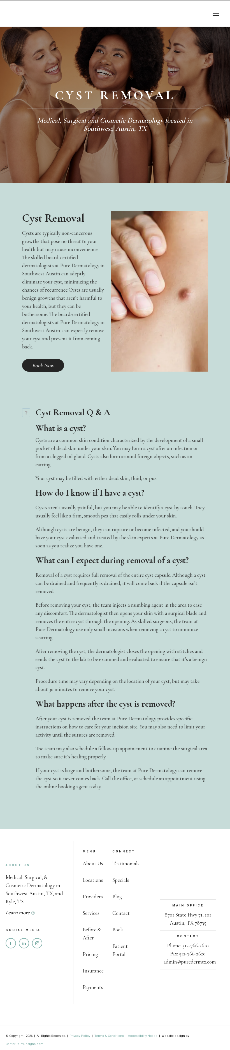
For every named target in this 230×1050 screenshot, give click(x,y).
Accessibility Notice (142, 1036)
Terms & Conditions (109, 1036)
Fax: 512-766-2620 (188, 953)
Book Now (33, 365)
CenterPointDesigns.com (24, 1044)
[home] (31, 14)
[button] (216, 14)
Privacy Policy (80, 1036)
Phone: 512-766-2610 (188, 945)
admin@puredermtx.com (190, 961)
